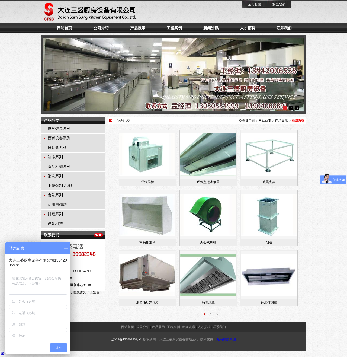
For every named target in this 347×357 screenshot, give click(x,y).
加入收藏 (254, 5)
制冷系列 (55, 157)
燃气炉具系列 (59, 129)
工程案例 (174, 28)
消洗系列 (55, 176)
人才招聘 (247, 28)
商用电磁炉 (57, 205)
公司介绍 (101, 28)
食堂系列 (55, 195)
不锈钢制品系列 (61, 186)
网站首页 (64, 28)
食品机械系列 (59, 167)
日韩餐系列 (57, 148)
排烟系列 (55, 214)
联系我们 (278, 5)
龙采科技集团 (226, 339)
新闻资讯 (211, 28)
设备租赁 (55, 224)
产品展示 (137, 28)
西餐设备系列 (59, 138)
